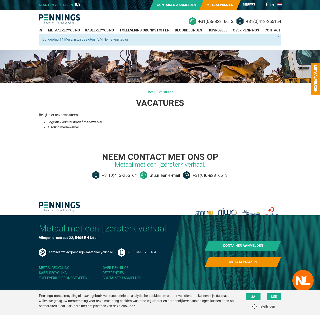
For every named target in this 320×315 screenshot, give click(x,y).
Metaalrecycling (64, 36)
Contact (273, 36)
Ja (253, 297)
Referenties (113, 284)
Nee (274, 297)
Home (151, 97)
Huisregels (218, 36)
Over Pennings (246, 36)
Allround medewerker (63, 133)
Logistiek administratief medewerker (74, 127)
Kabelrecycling (99, 36)
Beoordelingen (188, 36)
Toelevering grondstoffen (144, 36)
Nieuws (249, 4)
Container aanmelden (176, 5)
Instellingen (263, 306)
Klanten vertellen (60, 4)
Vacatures (166, 97)
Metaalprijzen (220, 5)
